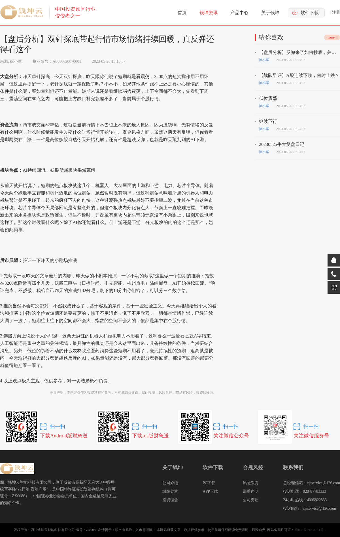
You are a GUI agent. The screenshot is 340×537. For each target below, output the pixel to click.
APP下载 (210, 491)
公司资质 (251, 500)
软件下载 (310, 12)
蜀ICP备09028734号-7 (310, 530)
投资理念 (170, 500)
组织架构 (170, 491)
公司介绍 (170, 483)
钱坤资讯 (208, 12)
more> (332, 37)
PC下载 (209, 483)
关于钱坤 (270, 12)
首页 (182, 12)
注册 (336, 12)
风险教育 (251, 483)
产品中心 (239, 12)
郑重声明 (251, 491)
